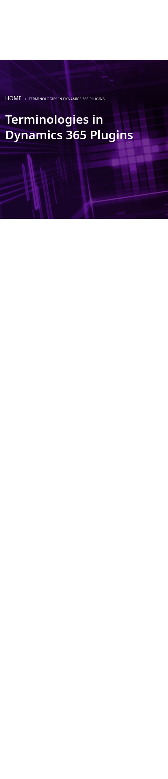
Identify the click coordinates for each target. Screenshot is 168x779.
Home (13, 98)
